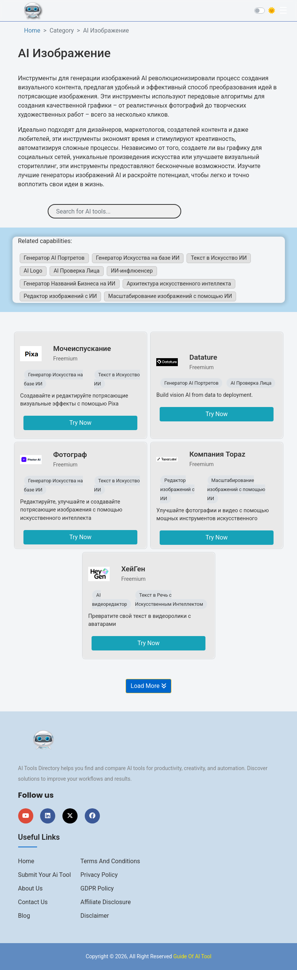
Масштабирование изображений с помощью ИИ (170, 296)
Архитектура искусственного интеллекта (179, 284)
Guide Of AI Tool (192, 956)
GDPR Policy (97, 888)
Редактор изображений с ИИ (60, 296)
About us (30, 888)
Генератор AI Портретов (54, 258)
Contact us (33, 902)
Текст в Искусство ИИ (219, 258)
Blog (24, 915)
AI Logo (33, 271)
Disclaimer (95, 915)
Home (32, 30)
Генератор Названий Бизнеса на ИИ (69, 284)
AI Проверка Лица (77, 271)
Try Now (80, 422)
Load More (148, 685)
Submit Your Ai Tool (44, 874)
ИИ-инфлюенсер (132, 271)
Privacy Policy (99, 874)
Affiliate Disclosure (106, 902)
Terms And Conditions (110, 861)
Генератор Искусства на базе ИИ (138, 258)
